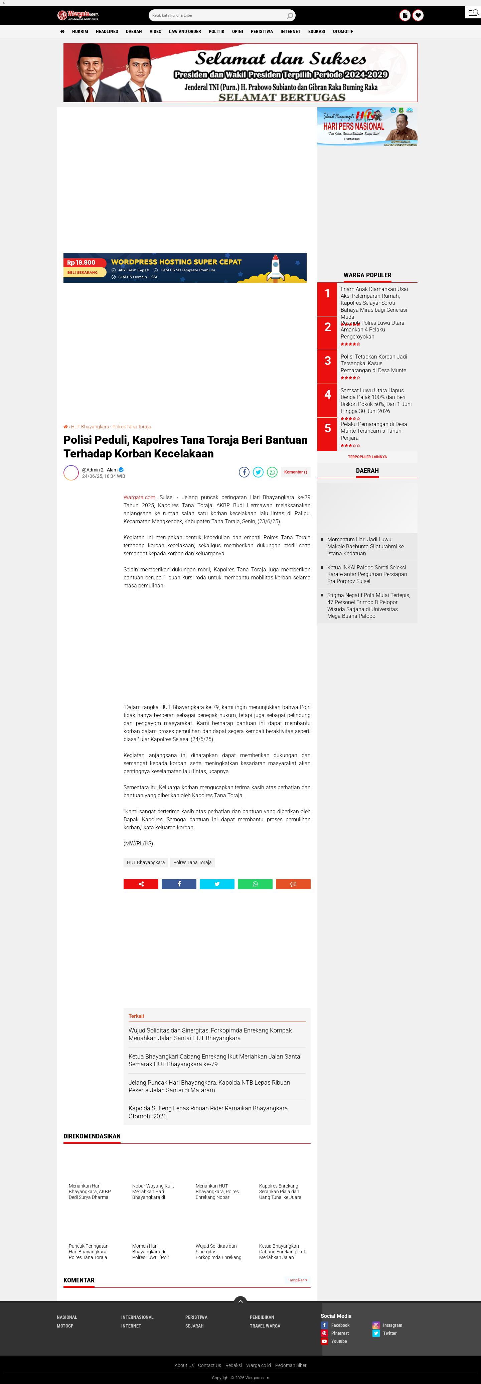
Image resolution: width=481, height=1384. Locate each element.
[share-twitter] (258, 472)
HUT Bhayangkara (90, 426)
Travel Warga (265, 1326)
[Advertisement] (90, 586)
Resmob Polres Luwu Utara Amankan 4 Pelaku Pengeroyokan (373, 330)
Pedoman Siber (291, 1365)
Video (155, 31)
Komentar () (295, 471)
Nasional (67, 1317)
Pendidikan (262, 1317)
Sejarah (194, 1326)
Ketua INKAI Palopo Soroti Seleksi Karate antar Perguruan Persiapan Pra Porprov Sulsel (367, 574)
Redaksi (233, 1365)
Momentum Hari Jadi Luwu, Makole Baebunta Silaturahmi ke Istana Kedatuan (365, 546)
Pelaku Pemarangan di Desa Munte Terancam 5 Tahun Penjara (374, 431)
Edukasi (316, 31)
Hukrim (80, 31)
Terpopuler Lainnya (367, 457)
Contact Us (209, 1365)
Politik (216, 31)
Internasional (137, 1317)
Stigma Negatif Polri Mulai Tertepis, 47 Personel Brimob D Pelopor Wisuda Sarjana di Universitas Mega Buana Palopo (368, 605)
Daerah (134, 31)
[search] (222, 15)
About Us (184, 1365)
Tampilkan (297, 1280)
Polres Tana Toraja (132, 426)
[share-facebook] (244, 472)
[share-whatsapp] (272, 472)
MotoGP (65, 1326)
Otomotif (343, 31)
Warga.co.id (258, 1365)
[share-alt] (141, 884)
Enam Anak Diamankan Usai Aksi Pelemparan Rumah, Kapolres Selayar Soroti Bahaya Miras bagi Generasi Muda (374, 303)
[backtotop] (240, 1302)
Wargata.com (139, 497)
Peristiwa (262, 31)
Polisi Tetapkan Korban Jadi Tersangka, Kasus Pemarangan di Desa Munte (374, 364)
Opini (237, 31)
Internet (291, 31)
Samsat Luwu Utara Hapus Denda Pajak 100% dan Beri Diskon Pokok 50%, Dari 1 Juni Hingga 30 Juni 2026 (376, 400)
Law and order (185, 31)
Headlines (107, 31)
